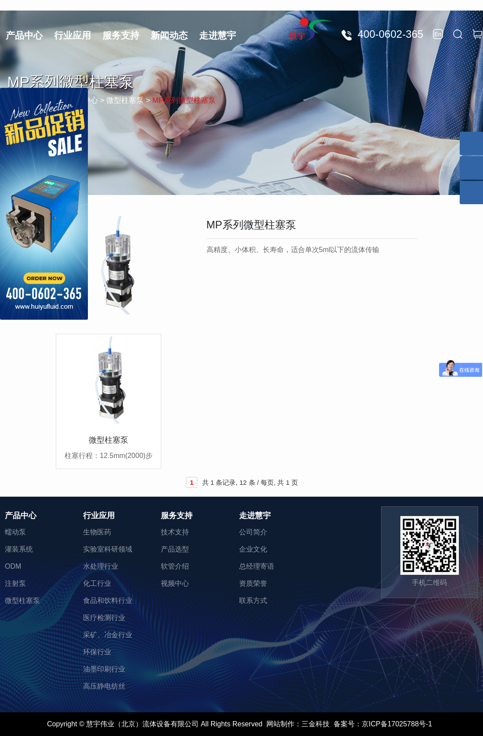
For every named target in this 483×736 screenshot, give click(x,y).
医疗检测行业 (104, 617)
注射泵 (15, 583)
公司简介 (253, 532)
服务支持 (120, 35)
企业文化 (253, 549)
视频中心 (175, 583)
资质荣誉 (253, 583)
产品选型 (175, 549)
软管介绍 (175, 566)
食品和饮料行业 (107, 600)
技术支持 (175, 532)
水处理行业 (100, 566)
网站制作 (280, 724)
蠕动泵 (15, 532)
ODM (13, 566)
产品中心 (24, 35)
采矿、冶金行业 (107, 635)
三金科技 (315, 724)
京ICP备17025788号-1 (397, 724)
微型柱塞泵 (22, 600)
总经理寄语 (256, 566)
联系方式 (253, 600)
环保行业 (97, 652)
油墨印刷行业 (104, 669)
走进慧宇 (217, 35)
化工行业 (97, 583)
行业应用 (72, 35)
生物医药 (97, 532)
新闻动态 (169, 35)
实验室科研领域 (107, 549)
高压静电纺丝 (104, 686)
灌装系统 (19, 549)
